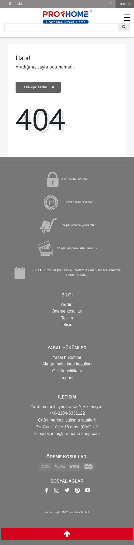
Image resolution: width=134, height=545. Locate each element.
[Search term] (61, 27)
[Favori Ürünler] (110, 4)
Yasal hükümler (66, 357)
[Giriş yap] (10, 4)
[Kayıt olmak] (20, 4)
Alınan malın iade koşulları (67, 364)
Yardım (67, 304)
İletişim (67, 324)
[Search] (123, 27)
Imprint (67, 377)
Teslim (67, 318)
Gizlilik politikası (67, 371)
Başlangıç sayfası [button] (38, 87)
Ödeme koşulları (67, 311)
